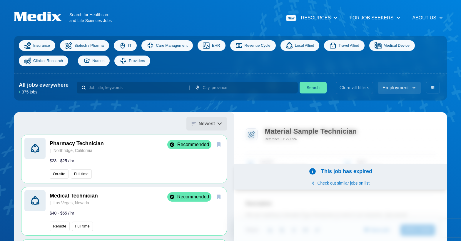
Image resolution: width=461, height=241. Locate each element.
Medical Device (392, 45)
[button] (124, 159)
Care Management (167, 45)
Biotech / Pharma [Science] (84, 45)
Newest (206, 123)
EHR (211, 45)
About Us (428, 17)
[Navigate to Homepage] (41, 16)
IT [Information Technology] (125, 45)
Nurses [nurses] (93, 60)
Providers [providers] (132, 60)
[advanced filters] (433, 87)
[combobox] (136, 88)
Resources (312, 18)
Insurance (37, 45)
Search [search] (313, 87)
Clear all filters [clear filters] (354, 87)
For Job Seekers (375, 17)
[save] (218, 144)
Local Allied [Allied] (300, 45)
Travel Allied (344, 45)
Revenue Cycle (252, 45)
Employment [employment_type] (399, 87)
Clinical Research (43, 60)
